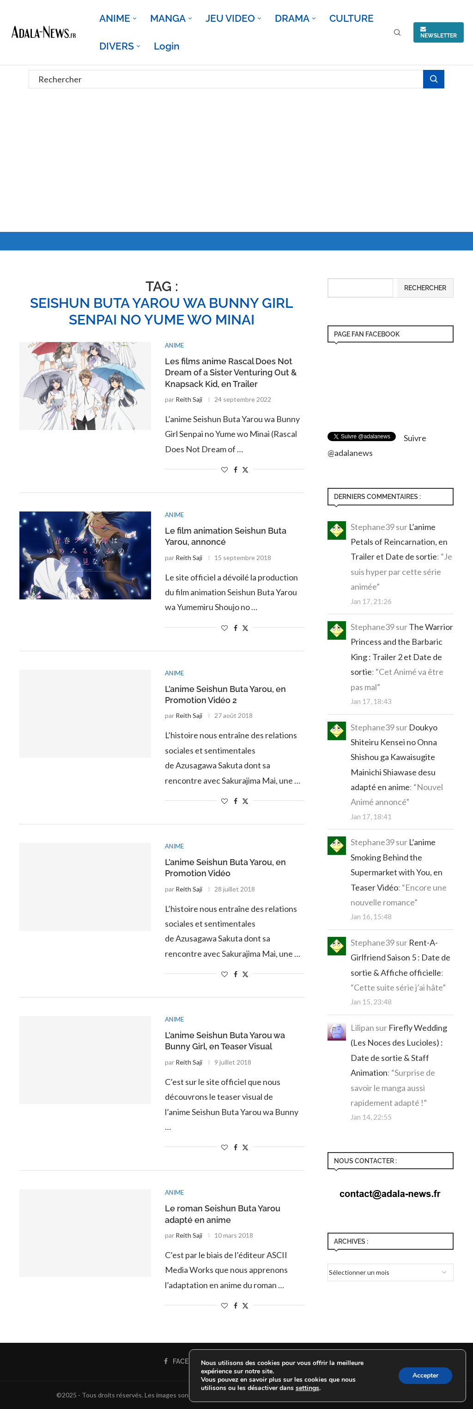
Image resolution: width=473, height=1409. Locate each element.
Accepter (425, 1375)
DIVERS (116, 46)
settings (307, 1388)
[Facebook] (185, 1361)
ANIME (114, 18)
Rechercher (425, 288)
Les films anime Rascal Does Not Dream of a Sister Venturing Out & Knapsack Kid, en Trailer (231, 372)
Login (167, 46)
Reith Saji (189, 399)
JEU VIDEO (230, 18)
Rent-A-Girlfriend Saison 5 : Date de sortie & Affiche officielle (400, 957)
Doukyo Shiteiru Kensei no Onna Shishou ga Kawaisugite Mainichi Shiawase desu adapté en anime (394, 757)
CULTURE (351, 18)
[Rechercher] (236, 79)
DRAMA (292, 18)
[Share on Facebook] (235, 470)
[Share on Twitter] (245, 470)
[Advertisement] (236, 162)
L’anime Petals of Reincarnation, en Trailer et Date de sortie (399, 542)
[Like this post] (224, 470)
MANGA (168, 18)
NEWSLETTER (438, 32)
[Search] (397, 33)
